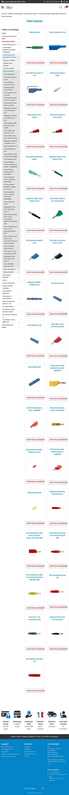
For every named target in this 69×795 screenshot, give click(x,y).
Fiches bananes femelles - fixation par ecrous (34, 452)
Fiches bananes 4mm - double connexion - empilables (57, 453)
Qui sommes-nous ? (7, 747)
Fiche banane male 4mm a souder (34, 158)
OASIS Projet (30, 793)
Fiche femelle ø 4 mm (34, 326)
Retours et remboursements (9, 754)
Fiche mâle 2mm (34, 32)
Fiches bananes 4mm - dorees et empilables (57, 410)
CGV (43, 788)
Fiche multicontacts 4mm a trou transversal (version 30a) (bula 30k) (34, 579)
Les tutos (27, 747)
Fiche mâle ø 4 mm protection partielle (57, 326)
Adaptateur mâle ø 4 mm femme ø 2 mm (34, 200)
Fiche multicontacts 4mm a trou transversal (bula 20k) (57, 537)
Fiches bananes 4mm (34, 494)
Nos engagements (6, 749)
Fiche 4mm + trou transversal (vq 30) (34, 620)
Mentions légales (30, 788)
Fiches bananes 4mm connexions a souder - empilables (57, 369)
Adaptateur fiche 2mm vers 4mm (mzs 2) (57, 494)
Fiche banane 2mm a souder (34, 116)
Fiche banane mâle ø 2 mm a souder (57, 116)
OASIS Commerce (38, 793)
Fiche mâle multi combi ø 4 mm (34, 242)
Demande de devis (30, 754)
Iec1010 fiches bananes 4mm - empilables (34, 410)
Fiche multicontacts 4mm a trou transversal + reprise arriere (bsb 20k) (34, 537)
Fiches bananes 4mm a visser (57, 74)
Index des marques (30, 751)
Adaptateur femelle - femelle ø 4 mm (34, 284)
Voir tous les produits (35, 63)
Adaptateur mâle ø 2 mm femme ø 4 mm (57, 158)
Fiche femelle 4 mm (57, 284)
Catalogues (27, 749)
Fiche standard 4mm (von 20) (57, 578)
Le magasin (4, 751)
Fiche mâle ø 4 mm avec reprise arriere (57, 242)
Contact (26, 756)
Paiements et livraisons (8, 756)
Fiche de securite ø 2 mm (57, 32)
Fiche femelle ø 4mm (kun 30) (34, 662)
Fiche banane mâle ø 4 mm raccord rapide (57, 200)
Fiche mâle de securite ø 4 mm (34, 74)
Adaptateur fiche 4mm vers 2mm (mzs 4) (57, 620)
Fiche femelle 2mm (34, 368)
